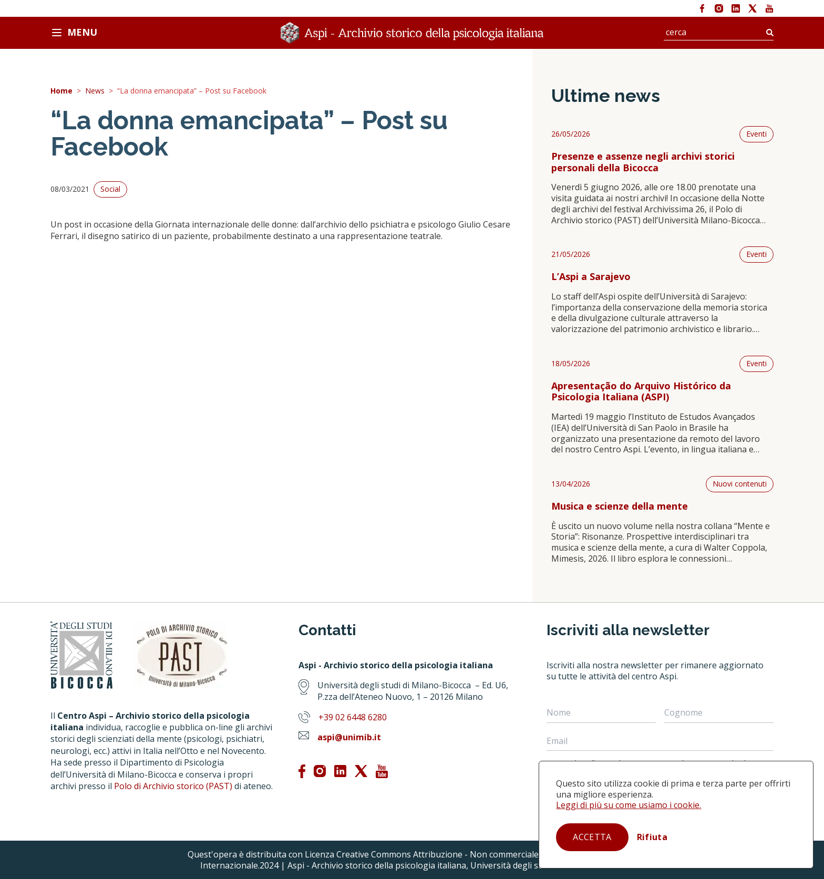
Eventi (756, 134)
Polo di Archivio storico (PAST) (173, 786)
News (95, 91)
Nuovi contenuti (740, 484)
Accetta (592, 837)
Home (61, 91)
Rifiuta (652, 837)
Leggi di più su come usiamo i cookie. (628, 805)
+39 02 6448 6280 (352, 717)
